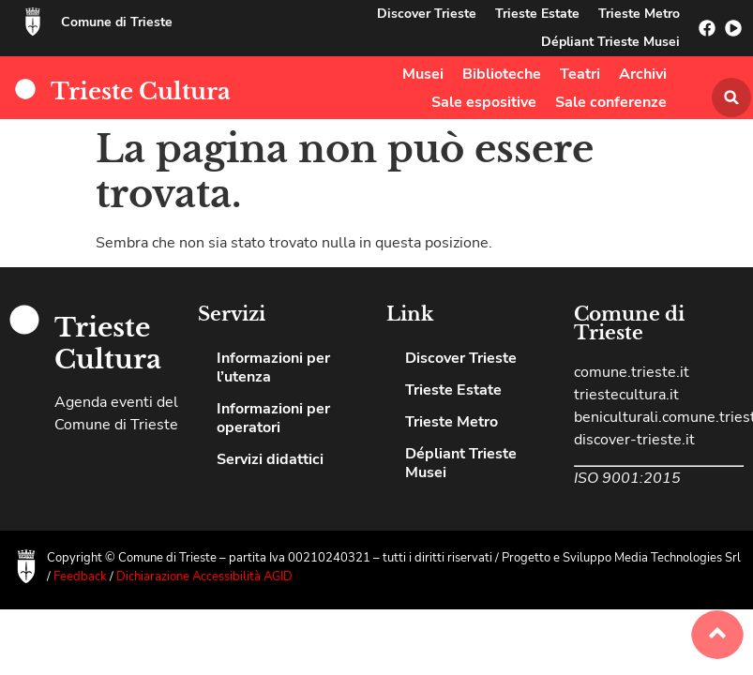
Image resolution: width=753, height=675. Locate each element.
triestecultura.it (626, 394)
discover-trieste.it (634, 439)
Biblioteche (501, 74)
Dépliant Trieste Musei (610, 42)
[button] (731, 97)
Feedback (81, 576)
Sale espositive (483, 102)
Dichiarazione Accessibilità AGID (204, 576)
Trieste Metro (639, 13)
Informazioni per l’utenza (273, 367)
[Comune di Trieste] (33, 22)
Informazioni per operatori (273, 418)
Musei (423, 74)
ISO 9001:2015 (627, 478)
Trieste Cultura (141, 91)
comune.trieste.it (631, 372)
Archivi (643, 74)
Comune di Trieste (117, 22)
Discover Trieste (426, 13)
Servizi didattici (270, 459)
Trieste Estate (537, 13)
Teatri (580, 74)
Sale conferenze (611, 102)
